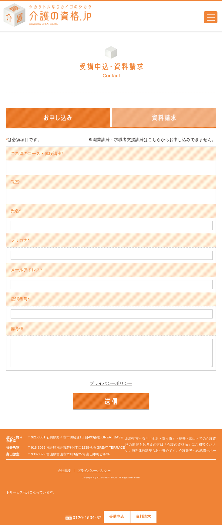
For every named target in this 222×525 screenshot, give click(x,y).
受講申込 (116, 516)
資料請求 (143, 516)
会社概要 (64, 475)
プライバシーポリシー (111, 387)
